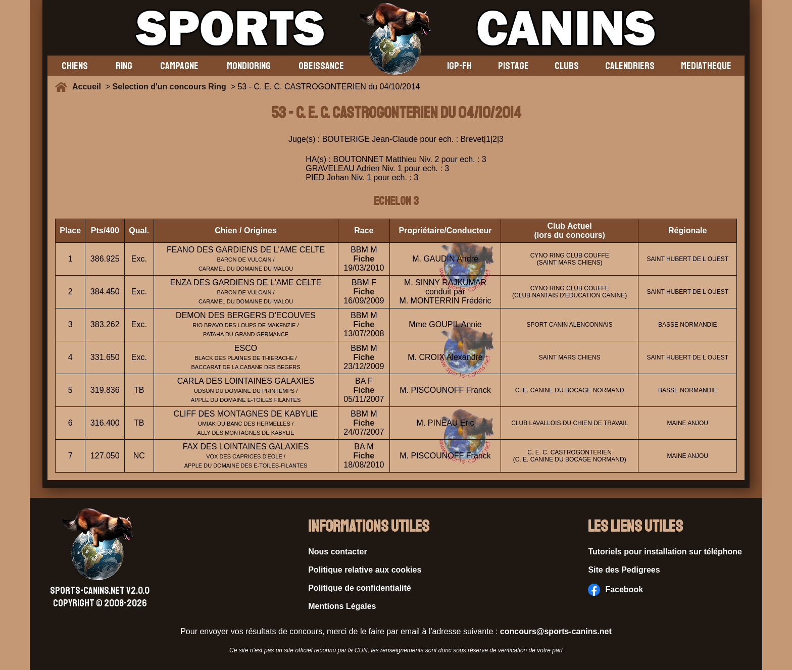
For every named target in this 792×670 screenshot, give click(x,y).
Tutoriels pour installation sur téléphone (665, 551)
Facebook (615, 590)
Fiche (363, 258)
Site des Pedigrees (624, 569)
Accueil (89, 86)
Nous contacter (337, 551)
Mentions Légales (342, 606)
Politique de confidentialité (359, 588)
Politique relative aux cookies (364, 569)
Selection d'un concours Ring (169, 86)
